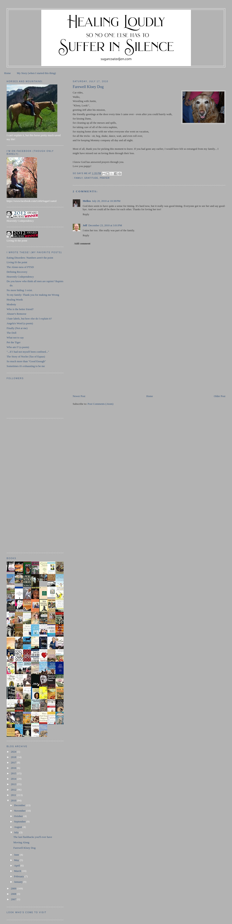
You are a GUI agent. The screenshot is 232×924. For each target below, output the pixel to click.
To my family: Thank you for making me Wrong (33, 294)
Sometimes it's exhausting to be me (26, 366)
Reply (86, 214)
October (19, 816)
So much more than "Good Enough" (26, 361)
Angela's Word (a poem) (20, 323)
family (78, 178)
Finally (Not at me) (17, 328)
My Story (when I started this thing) (36, 73)
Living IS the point (17, 262)
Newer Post (79, 396)
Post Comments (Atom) (100, 403)
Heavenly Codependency (20, 276)
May (17, 860)
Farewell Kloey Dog (24, 847)
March (18, 870)
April (17, 865)
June (17, 854)
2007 (14, 899)
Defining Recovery (17, 271)
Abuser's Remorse (16, 313)
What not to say (15, 337)
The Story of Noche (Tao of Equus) (26, 356)
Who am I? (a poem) (18, 347)
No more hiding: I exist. (20, 290)
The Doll (11, 332)
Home (7, 73)
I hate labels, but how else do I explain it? (29, 318)
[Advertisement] (104, 365)
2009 (14, 888)
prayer (105, 178)
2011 (14, 795)
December (20, 805)
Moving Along (21, 842)
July (16, 832)
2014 (14, 778)
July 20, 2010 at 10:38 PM (106, 200)
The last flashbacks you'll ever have (32, 837)
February (19, 876)
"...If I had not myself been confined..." (28, 351)
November (20, 810)
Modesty (11, 304)
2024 (14, 751)
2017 (14, 762)
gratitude (91, 178)
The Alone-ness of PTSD (20, 267)
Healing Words (15, 299)
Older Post (219, 396)
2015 (14, 773)
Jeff (85, 225)
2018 (14, 757)
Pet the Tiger (13, 342)
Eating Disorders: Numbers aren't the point (30, 257)
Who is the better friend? (20, 309)
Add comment (82, 243)
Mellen (87, 200)
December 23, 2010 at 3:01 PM (105, 225)
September (20, 821)
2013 (14, 784)
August (18, 826)
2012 (14, 789)
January (18, 881)
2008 (14, 893)
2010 (14, 800)
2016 (14, 767)
